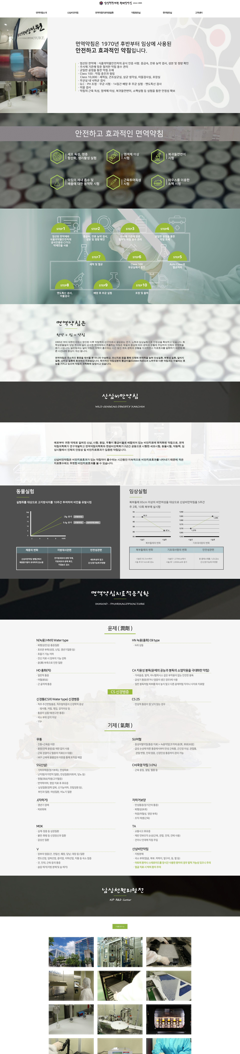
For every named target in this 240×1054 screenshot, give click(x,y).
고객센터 (198, 12)
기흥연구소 (120, 926)
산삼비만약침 (72, 12)
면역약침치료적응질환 (104, 12)
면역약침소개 (41, 12)
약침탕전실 (135, 12)
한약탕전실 (167, 12)
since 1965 (120, 3)
